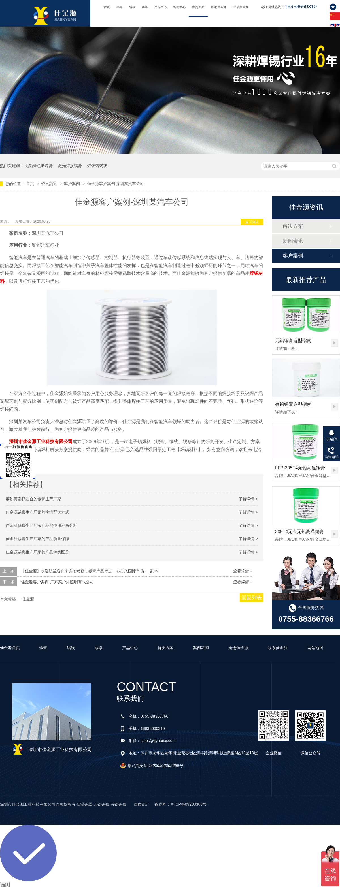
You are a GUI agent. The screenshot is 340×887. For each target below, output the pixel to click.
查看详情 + (242, 571)
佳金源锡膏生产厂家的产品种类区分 (37, 552)
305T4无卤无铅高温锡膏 (299, 531)
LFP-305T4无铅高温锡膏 (300, 467)
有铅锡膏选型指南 (293, 404)
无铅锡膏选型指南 (293, 340)
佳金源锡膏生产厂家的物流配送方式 (37, 512)
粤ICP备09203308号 (188, 804)
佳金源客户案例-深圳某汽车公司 (115, 183)
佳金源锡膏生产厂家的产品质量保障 (37, 539)
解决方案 (293, 226)
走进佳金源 (218, 7)
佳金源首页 (10, 648)
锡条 (145, 7)
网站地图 (315, 648)
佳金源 (28, 599)
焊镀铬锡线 (97, 165)
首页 (107, 7)
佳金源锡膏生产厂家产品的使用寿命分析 (41, 525)
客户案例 (72, 183)
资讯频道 (49, 183)
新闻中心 (179, 7)
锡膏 (119, 7)
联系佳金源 (240, 7)
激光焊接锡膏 (70, 165)
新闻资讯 (293, 241)
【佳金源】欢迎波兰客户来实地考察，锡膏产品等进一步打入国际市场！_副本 (89, 571)
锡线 (132, 7)
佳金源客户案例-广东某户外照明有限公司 (57, 582)
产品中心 (160, 7)
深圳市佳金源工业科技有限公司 (41, 441)
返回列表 (252, 222)
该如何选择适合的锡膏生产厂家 (33, 499)
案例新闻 (198, 7)
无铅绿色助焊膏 (39, 165)
